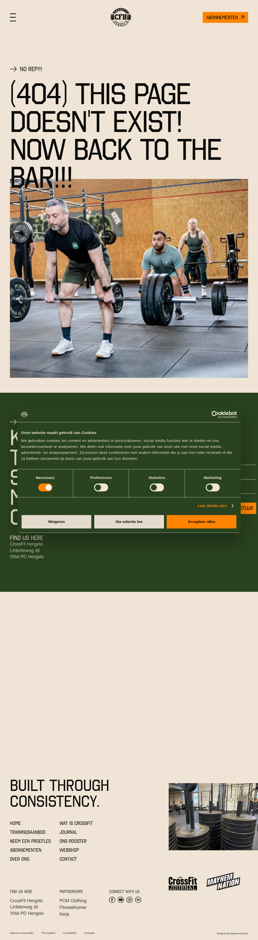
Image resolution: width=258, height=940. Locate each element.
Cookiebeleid (69, 933)
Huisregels (89, 933)
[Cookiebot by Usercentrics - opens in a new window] (215, 414)
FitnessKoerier (73, 907)
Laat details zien (212, 506)
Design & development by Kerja (232, 933)
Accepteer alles (201, 521)
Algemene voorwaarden (22, 933)
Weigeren (56, 521)
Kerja (64, 914)
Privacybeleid (48, 933)
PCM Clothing (73, 900)
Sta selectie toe (128, 521)
